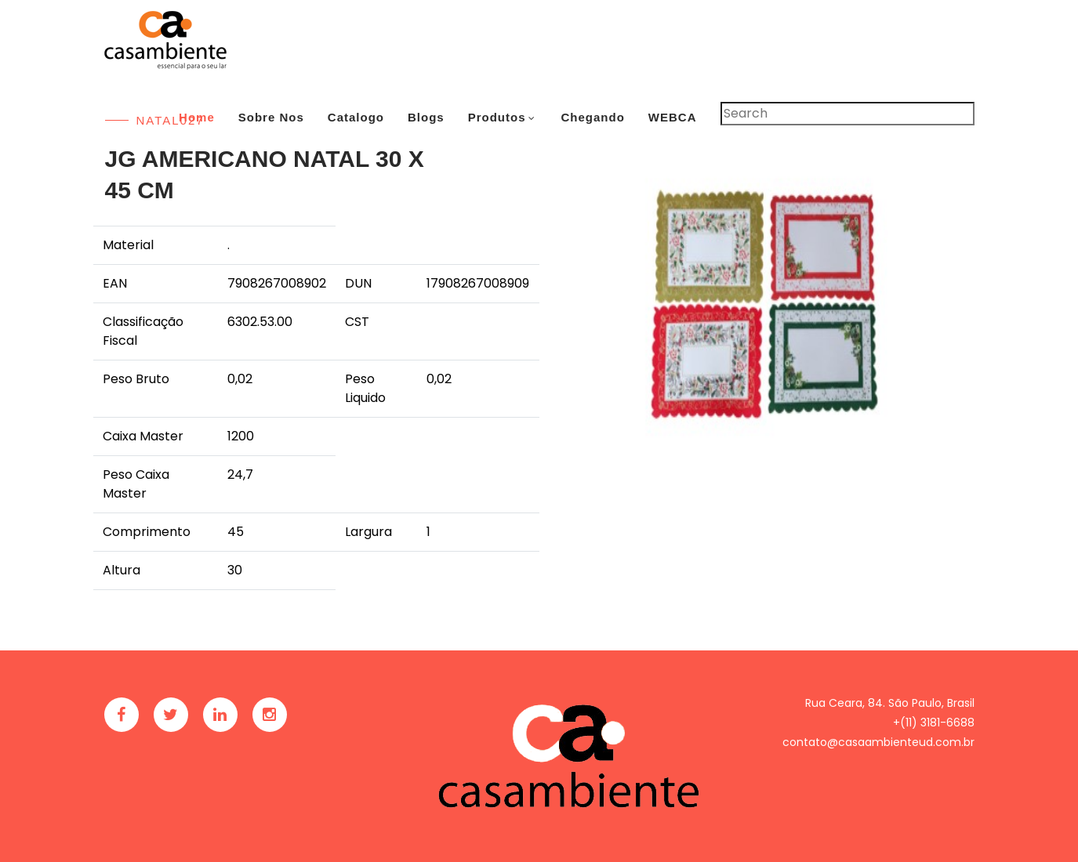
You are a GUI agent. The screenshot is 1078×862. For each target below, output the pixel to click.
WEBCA (672, 117)
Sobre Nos (271, 117)
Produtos (497, 117)
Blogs (426, 117)
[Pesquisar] (847, 113)
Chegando (592, 117)
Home (197, 117)
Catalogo (356, 117)
